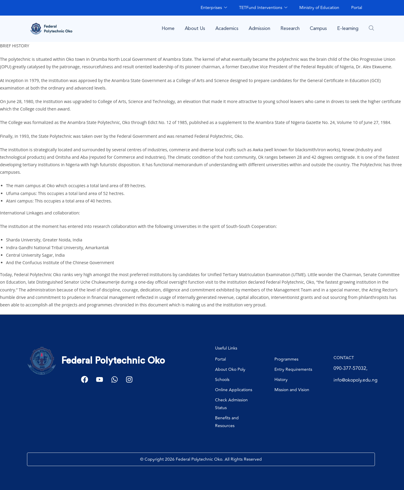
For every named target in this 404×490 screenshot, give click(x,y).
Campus (318, 28)
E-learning (347, 28)
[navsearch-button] (371, 28)
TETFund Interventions (263, 7)
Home (168, 28)
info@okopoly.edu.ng (357, 380)
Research (290, 28)
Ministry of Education (319, 7)
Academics (226, 28)
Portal (356, 7)
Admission (259, 28)
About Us (195, 28)
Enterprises (214, 7)
